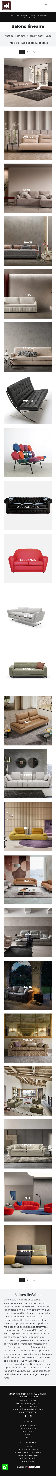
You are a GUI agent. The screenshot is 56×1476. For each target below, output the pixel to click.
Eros (28, 775)
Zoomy (28, 669)
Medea (28, 1039)
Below (28, 348)
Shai (28, 1198)
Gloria (28, 84)
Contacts (28, 1437)
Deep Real (28, 1251)
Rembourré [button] (21, 35)
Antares (28, 1092)
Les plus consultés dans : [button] (34, 43)
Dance (28, 136)
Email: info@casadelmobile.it (28, 1409)
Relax (28, 454)
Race (28, 242)
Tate (28, 722)
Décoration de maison (26, 15)
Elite (28, 986)
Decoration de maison (28, 1449)
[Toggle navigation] (51, 6)
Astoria (28, 1145)
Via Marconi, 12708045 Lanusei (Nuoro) (27, 1402)
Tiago (28, 881)
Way (27, 933)
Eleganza (28, 560)
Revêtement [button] (36, 35)
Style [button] (48, 35)
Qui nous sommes (28, 1425)
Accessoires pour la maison (28, 1452)
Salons (42, 15)
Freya (28, 588)
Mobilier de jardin (28, 1458)
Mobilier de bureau (28, 1455)
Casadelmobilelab (28, 1428)
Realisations (28, 1431)
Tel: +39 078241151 (28, 1406)
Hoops (28, 828)
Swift (28, 189)
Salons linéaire (28, 18)
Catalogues (28, 1461)
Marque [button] (9, 35)
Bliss (28, 616)
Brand (28, 1434)
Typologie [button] (13, 43)
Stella (28, 401)
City (28, 295)
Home (11, 15)
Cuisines (28, 1446)
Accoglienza (28, 507)
